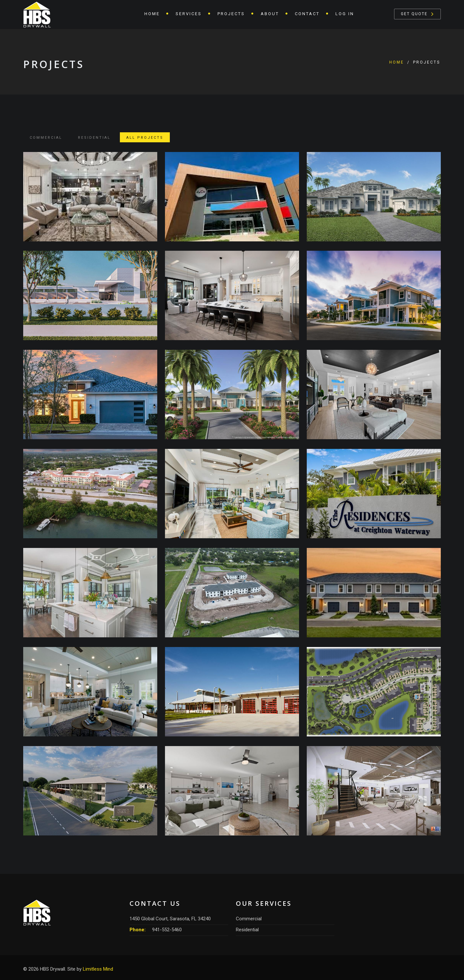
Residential (94, 138)
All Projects (144, 138)
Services (189, 13)
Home (152, 13)
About (270, 13)
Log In (344, 13)
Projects (231, 13)
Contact (307, 13)
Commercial (46, 138)
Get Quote (414, 14)
